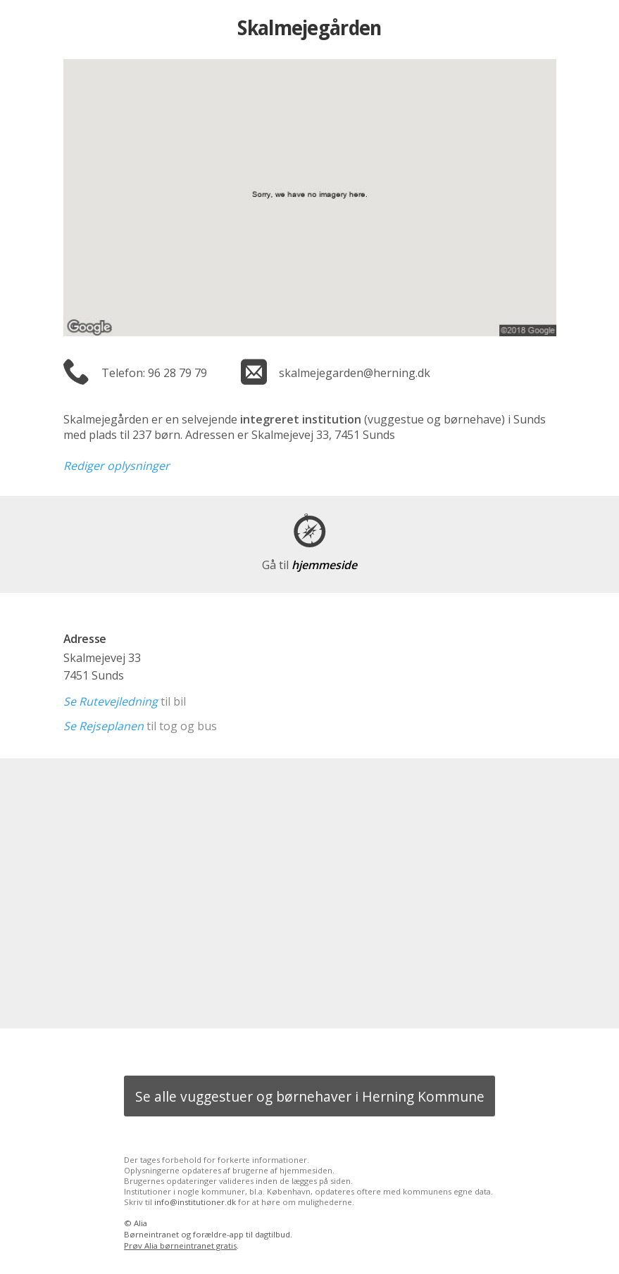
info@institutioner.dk (195, 1202)
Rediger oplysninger (116, 465)
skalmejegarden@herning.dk (354, 373)
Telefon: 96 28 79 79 (154, 373)
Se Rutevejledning (110, 701)
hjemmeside (309, 565)
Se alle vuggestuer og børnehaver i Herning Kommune (309, 1096)
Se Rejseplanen (103, 726)
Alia (140, 1223)
